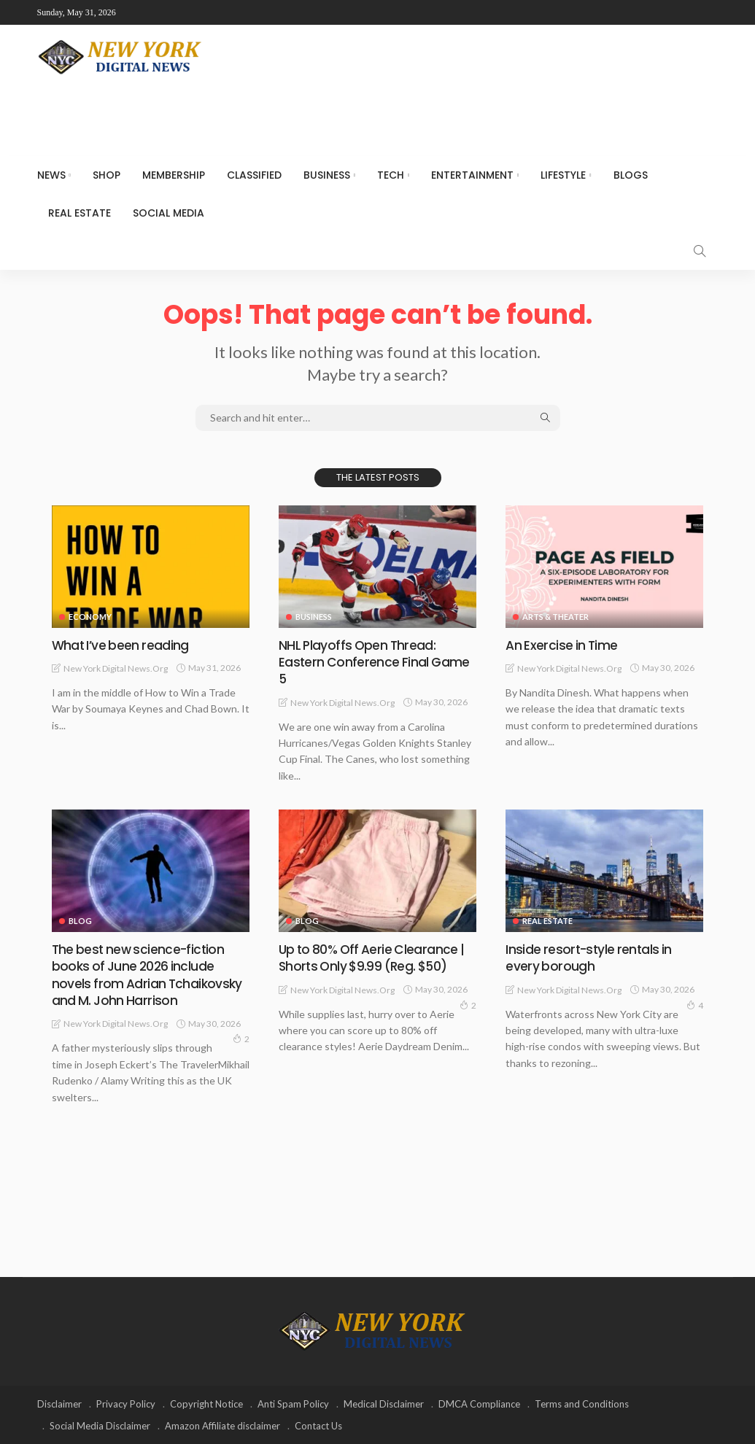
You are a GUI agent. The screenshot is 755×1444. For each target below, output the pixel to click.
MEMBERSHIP (173, 175)
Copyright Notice (206, 1404)
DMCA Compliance (479, 1404)
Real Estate (79, 213)
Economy (90, 617)
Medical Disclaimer (384, 1404)
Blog (80, 921)
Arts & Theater (555, 617)
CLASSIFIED (254, 175)
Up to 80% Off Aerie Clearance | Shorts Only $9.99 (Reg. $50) (375, 957)
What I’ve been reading (121, 645)
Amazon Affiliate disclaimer (222, 1426)
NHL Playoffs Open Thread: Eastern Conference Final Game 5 (375, 662)
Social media (168, 213)
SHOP (106, 175)
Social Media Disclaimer (100, 1426)
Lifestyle (563, 175)
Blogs (630, 175)
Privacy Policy (125, 1404)
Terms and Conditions (582, 1404)
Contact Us (318, 1426)
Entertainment (472, 175)
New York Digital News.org (115, 668)
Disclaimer (59, 1404)
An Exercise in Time (562, 645)
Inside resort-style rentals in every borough (590, 957)
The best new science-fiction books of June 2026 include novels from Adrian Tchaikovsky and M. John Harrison (148, 974)
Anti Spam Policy (293, 1404)
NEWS (51, 175)
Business (326, 175)
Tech (390, 175)
